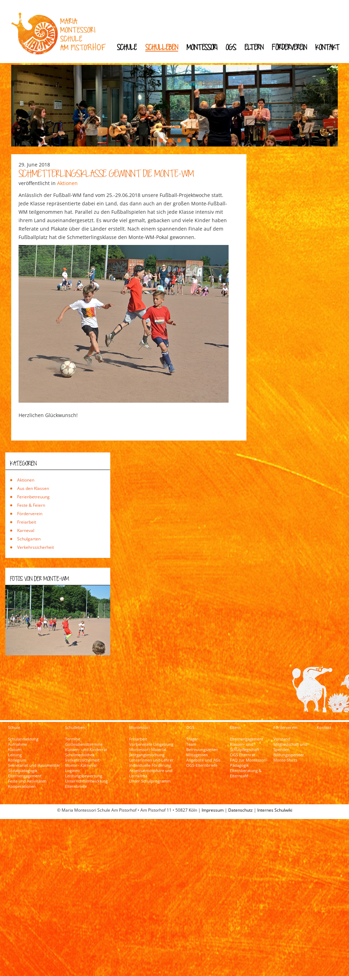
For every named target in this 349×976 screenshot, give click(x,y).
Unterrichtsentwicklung (86, 754)
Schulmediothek (80, 728)
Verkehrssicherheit (35, 521)
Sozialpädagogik (22, 744)
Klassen (15, 723)
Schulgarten (29, 512)
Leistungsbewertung (83, 749)
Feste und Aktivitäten (27, 754)
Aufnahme (17, 718)
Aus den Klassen (33, 462)
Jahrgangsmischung (147, 728)
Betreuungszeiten (202, 723)
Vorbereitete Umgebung (151, 718)
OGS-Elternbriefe (201, 739)
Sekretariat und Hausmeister (34, 739)
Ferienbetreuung (33, 470)
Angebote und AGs (203, 733)
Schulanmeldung (23, 712)
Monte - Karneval (81, 739)
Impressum (213, 784)
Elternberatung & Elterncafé (245, 747)
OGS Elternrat (242, 728)
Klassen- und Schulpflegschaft (244, 721)
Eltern (254, 47)
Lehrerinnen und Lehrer (151, 733)
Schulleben (161, 47)
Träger (192, 712)
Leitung (15, 728)
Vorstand (281, 712)
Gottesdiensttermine (84, 718)
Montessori (202, 47)
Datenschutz (240, 784)
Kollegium (17, 733)
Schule (127, 47)
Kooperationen (22, 760)
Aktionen (67, 156)
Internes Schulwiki (274, 784)
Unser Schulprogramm (149, 754)
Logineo (72, 744)
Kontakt (327, 47)
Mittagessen (197, 728)
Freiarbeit (26, 495)
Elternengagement (24, 749)
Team (191, 718)
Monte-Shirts (285, 733)
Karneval (25, 504)
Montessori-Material (147, 723)
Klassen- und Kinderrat (86, 723)
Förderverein (289, 47)
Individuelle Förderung (150, 739)
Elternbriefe (76, 760)
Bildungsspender (288, 728)
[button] (161, 114)
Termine (72, 712)
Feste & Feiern (31, 479)
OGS (231, 47)
